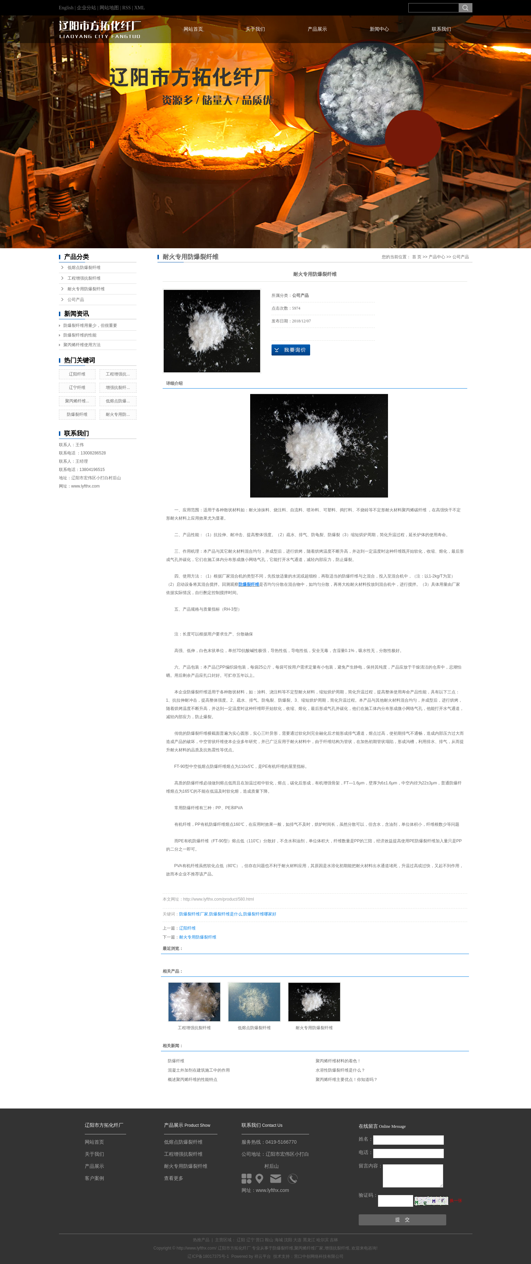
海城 (279, 1239)
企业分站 (86, 7)
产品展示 (317, 29)
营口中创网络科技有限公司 (319, 1256)
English (66, 7)
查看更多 (173, 1178)
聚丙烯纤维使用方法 (82, 344)
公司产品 (76, 299)
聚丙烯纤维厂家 (308, 1248)
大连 (297, 1239)
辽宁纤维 (77, 387)
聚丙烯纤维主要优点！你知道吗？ (347, 1079)
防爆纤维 (176, 1061)
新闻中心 (379, 29)
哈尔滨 (322, 1239)
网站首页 (193, 29)
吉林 (334, 1239)
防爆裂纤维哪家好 (259, 914)
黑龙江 (309, 1239)
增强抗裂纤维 (337, 1248)
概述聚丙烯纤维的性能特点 (192, 1079)
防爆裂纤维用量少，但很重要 (90, 325)
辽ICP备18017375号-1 (208, 1256)
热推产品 (201, 1239)
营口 (260, 1239)
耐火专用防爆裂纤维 (86, 289)
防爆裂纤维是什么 (225, 914)
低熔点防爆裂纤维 (84, 267)
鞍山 (269, 1239)
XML (139, 7)
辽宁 (250, 1239)
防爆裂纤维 (77, 414)
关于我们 (255, 29)
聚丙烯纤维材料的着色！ (338, 1061)
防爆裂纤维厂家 (193, 914)
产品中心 (437, 256)
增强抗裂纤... (118, 387)
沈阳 (288, 1239)
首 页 (416, 256)
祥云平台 (262, 1256)
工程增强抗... (118, 374)
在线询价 (291, 349)
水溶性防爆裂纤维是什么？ (340, 1070)
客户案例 (94, 1178)
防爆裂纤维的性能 (79, 335)
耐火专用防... (118, 414)
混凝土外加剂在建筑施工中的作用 (199, 1070)
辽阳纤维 (77, 374)
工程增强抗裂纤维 (84, 278)
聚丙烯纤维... (77, 401)
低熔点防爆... (118, 401)
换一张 (456, 1200)
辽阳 (241, 1239)
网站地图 (110, 7)
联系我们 (441, 29)
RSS (126, 7)
